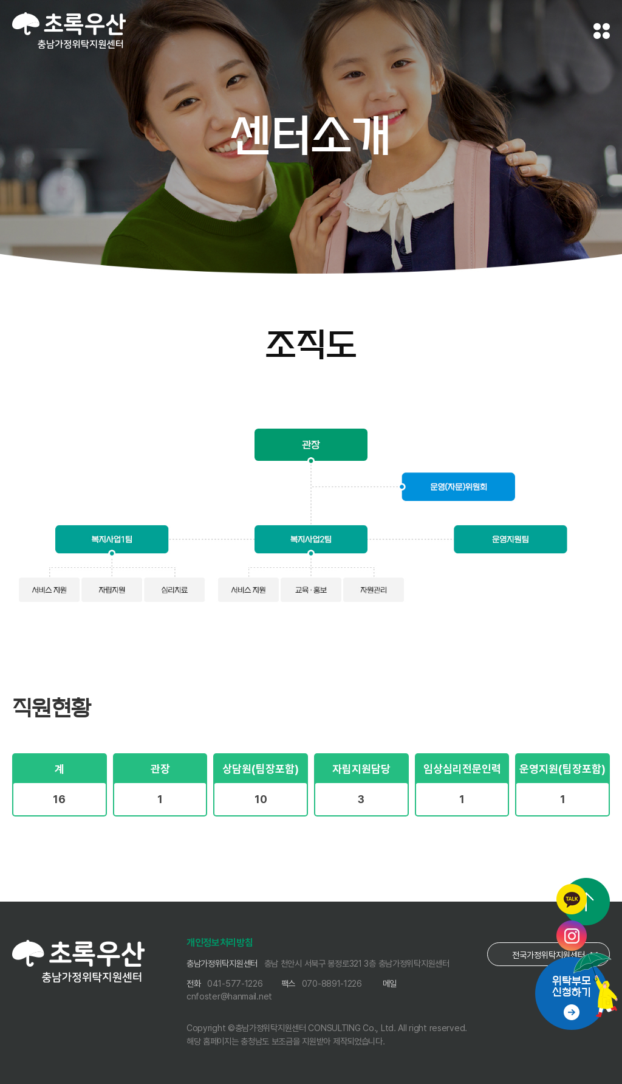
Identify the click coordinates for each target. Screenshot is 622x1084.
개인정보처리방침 (219, 942)
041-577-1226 (235, 983)
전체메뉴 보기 (601, 31)
